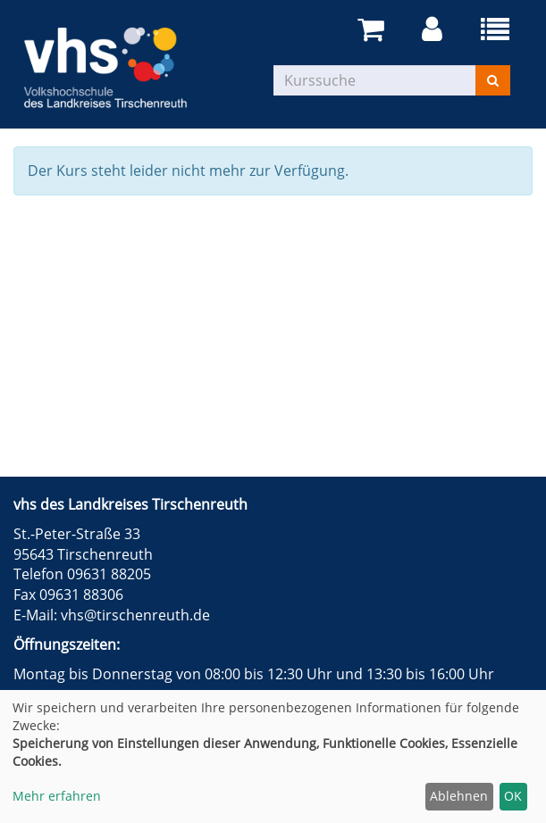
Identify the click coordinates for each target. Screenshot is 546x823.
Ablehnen (459, 795)
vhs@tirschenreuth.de (135, 615)
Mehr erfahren (57, 795)
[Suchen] (492, 80)
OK (513, 795)
